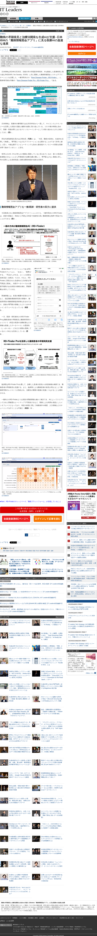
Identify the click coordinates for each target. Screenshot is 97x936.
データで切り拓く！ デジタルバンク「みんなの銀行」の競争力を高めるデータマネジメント (52, 788)
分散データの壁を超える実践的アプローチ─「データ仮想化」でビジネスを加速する (19, 851)
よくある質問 (10, 921)
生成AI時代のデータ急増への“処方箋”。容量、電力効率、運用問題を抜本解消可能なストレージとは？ (20, 762)
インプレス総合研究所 (57, 927)
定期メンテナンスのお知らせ (76, 108)
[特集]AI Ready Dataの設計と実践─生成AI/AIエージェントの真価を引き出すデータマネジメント (81, 496)
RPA (41, 21)
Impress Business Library (74, 37)
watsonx (16, 550)
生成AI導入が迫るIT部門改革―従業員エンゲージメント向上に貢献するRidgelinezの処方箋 (51, 686)
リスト (18, 50)
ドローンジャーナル (86, 929)
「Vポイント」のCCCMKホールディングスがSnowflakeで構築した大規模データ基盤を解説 (51, 826)
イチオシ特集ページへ (88, 517)
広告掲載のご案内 (33, 918)
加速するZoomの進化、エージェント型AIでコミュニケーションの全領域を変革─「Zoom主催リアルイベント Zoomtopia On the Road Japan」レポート (52, 675)
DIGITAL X (77, 929)
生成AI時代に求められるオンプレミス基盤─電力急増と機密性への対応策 (19, 699)
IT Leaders (11, 9)
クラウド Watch (69, 927)
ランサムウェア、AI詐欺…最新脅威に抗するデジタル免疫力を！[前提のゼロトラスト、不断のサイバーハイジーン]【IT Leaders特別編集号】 (32, 610)
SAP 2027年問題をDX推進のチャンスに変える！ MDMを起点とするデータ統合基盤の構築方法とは (20, 750)
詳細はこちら (90, 673)
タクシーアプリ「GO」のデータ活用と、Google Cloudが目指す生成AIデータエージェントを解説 (20, 775)
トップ (3, 20)
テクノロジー (25, 18)
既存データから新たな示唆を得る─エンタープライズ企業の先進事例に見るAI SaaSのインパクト (51, 762)
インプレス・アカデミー (19, 931)
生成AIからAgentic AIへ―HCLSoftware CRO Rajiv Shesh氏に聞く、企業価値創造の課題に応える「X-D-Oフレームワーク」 (76, 250)
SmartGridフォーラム (80, 927)
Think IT (37, 927)
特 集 (36, 18)
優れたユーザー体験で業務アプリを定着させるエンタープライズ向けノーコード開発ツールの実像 (19, 661)
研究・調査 (84, 1)
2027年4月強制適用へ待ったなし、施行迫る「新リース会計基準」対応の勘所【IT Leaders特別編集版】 (31, 585)
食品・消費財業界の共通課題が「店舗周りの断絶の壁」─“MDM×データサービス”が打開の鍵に (52, 711)
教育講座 (71, 3)
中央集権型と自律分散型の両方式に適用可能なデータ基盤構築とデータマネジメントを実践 (19, 838)
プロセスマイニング (27, 21)
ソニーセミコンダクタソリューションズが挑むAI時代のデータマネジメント (52, 571)
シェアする (4, 50)
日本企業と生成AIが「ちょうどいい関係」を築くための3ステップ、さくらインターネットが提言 (51, 864)
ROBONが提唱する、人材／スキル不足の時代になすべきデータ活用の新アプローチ (19, 813)
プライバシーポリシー (52, 918)
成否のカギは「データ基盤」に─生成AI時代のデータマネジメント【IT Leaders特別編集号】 (29, 592)
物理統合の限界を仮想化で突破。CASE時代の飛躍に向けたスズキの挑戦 (19, 635)
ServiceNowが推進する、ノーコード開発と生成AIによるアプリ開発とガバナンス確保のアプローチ (51, 800)
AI (36, 21)
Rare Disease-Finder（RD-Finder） (44, 77)
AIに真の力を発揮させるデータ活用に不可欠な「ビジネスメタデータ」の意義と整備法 (51, 750)
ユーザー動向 (14, 21)
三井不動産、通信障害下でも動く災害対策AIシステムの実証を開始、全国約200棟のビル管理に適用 (20, 571)
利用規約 (15, 918)
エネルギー (58, 3)
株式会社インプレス (18, 924)
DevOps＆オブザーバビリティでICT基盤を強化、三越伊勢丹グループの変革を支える (19, 826)
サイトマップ (79, 918)
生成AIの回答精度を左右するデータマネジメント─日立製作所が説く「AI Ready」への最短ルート (51, 622)
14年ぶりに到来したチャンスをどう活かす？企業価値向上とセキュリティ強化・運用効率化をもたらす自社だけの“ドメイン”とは (76, 217)
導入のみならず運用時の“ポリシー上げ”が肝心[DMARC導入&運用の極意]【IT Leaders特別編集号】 (31, 603)
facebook (4, 14)
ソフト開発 (72, 1)
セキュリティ (49, 21)
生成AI (11, 550)
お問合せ (2, 921)
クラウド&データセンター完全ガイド (23, 927)
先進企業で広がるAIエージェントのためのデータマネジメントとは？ (19, 648)
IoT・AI (78, 1)
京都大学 (22, 550)
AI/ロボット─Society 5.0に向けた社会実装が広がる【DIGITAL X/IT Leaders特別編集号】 (28, 597)
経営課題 (13, 18)
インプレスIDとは (74, 41)
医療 (7, 550)
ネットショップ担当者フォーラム (22, 929)
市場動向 (28, 25)
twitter (1, 14)
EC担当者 (65, 1)
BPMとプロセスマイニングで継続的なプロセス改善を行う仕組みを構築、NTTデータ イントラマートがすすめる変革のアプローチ (76, 288)
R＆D (37, 550)
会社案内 (41, 918)
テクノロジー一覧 (16, 25)
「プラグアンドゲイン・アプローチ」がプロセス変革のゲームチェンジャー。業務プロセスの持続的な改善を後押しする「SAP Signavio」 (51, 726)
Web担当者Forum (45, 927)
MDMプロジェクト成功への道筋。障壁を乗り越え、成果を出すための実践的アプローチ (19, 800)
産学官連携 (43, 550)
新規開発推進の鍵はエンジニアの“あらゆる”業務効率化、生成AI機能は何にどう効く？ (51, 775)
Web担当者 (58, 1)
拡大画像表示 (5, 118)
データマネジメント (62, 21)
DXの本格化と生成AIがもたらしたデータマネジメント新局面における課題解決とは (51, 838)
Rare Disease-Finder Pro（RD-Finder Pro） (33, 80)
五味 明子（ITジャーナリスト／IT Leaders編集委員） (28, 47)
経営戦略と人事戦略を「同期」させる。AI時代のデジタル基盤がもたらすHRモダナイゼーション (51, 648)
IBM (4, 550)
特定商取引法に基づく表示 (67, 918)
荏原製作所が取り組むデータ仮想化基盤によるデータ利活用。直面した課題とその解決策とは (19, 864)
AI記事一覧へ (59, 31)
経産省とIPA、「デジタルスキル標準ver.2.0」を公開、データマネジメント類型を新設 (53, 561)
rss (7, 14)
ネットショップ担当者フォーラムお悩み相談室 (45, 929)
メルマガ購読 (22, 918)
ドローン (65, 3)
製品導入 (46, 2)
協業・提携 (50, 550)
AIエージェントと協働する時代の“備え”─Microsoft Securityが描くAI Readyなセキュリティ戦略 (51, 699)
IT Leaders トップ (5, 25)
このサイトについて (5, 918)
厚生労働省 (29, 550)
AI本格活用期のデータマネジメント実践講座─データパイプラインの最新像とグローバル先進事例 (51, 851)
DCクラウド (34, 2)
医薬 (34, 550)
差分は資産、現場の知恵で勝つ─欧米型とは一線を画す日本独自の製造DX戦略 (19, 788)
